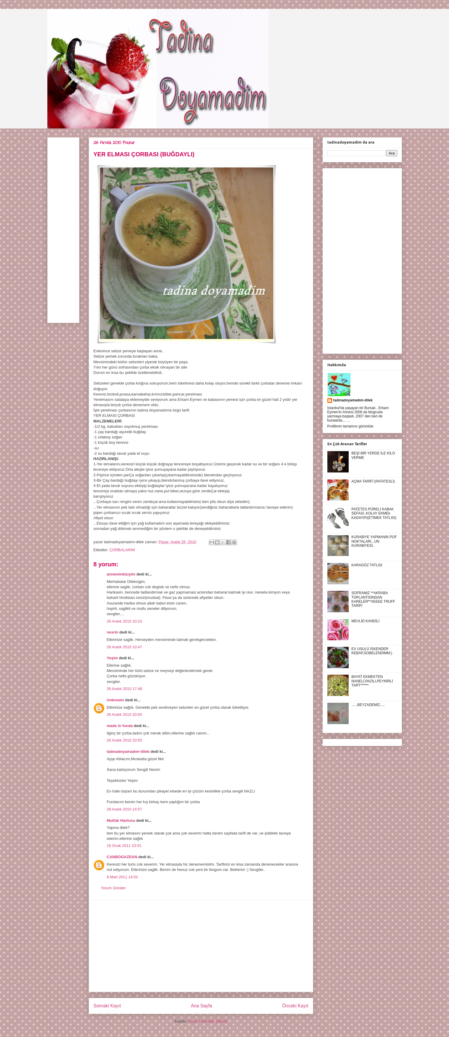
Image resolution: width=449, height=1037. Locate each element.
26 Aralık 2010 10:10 (124, 621)
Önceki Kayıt (295, 1005)
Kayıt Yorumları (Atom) (208, 1021)
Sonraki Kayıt (107, 1005)
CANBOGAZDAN (122, 857)
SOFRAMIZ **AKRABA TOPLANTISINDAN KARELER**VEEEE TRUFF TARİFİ (373, 599)
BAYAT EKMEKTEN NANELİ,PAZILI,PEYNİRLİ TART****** (372, 681)
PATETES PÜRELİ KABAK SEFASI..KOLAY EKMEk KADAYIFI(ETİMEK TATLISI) (373, 513)
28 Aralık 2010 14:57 (124, 809)
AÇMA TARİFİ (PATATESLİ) (373, 481)
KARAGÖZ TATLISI (366, 565)
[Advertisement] (201, 945)
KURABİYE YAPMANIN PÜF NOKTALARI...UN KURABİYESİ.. (374, 541)
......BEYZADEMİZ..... (368, 705)
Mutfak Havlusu (121, 820)
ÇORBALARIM (122, 550)
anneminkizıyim (121, 574)
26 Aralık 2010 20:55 (124, 740)
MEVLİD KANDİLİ (365, 621)
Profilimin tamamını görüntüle (350, 426)
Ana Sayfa (201, 1005)
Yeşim (112, 658)
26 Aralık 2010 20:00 (124, 714)
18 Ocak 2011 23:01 (124, 845)
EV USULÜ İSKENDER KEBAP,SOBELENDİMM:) (371, 651)
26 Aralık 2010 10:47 (124, 647)
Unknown (115, 700)
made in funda (120, 726)
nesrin (112, 632)
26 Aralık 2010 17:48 (124, 688)
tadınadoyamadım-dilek (128, 751)
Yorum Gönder (113, 888)
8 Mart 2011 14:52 (122, 877)
